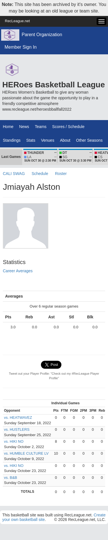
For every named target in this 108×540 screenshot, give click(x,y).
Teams (40, 126)
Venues (47, 140)
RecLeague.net (17, 21)
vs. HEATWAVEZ (18, 417)
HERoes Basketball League (53, 84)
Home (8, 126)
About (65, 140)
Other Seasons (89, 140)
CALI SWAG (14, 173)
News (24, 126)
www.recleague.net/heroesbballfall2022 (37, 109)
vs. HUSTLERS (17, 429)
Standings (11, 140)
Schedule (40, 173)
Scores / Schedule (68, 126)
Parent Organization (42, 34)
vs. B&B (10, 477)
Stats (30, 140)
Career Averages (18, 271)
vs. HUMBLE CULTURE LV (26, 453)
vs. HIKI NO (14, 441)
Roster (61, 173)
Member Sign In (21, 47)
